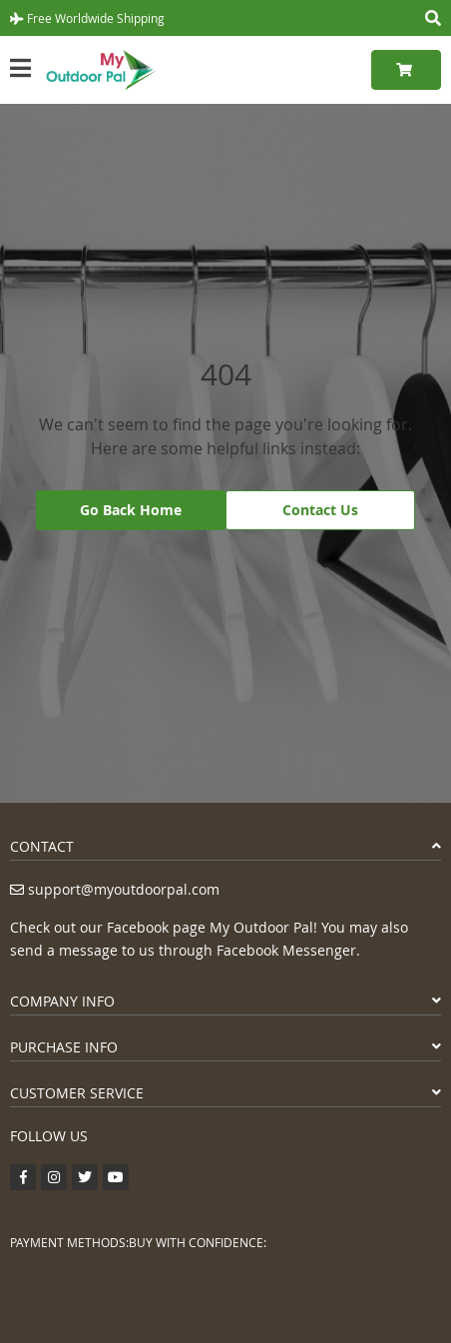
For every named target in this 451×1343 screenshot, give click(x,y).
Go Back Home (131, 509)
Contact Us (320, 509)
